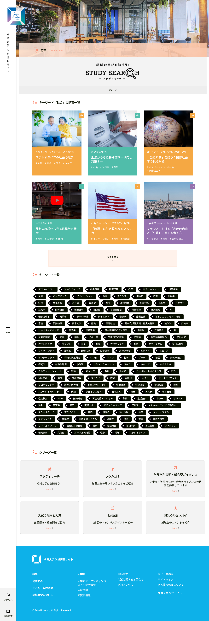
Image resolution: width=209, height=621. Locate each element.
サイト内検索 (165, 574)
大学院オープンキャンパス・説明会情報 (92, 583)
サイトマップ (165, 579)
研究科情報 (84, 595)
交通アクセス (125, 585)
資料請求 (123, 574)
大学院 (81, 574)
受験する (37, 581)
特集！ (36, 574)
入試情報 (83, 590)
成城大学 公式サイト (170, 593)
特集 (52, 50)
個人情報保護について (171, 585)
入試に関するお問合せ (131, 579)
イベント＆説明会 (42, 588)
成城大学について (42, 595)
